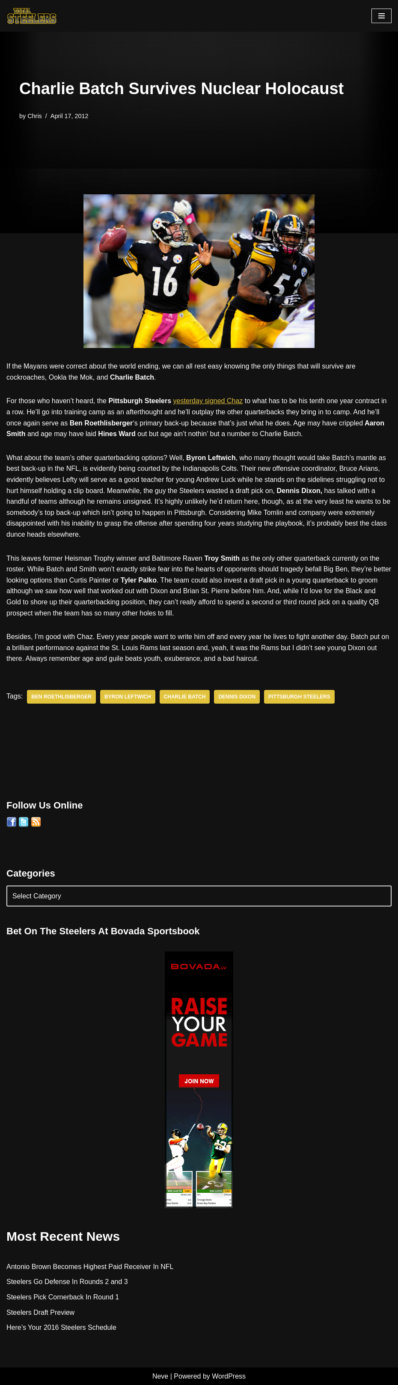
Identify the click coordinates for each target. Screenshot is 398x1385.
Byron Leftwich (127, 697)
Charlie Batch (185, 697)
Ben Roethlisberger (61, 697)
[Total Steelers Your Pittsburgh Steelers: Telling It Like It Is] (32, 16)
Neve (160, 1376)
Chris (34, 116)
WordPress (229, 1376)
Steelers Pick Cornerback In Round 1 (62, 1297)
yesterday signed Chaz (208, 400)
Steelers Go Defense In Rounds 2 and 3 (67, 1281)
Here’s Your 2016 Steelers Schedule (61, 1327)
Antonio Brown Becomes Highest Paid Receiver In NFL (89, 1266)
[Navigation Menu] (381, 16)
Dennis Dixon (236, 697)
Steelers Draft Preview (40, 1312)
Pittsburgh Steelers (299, 697)
